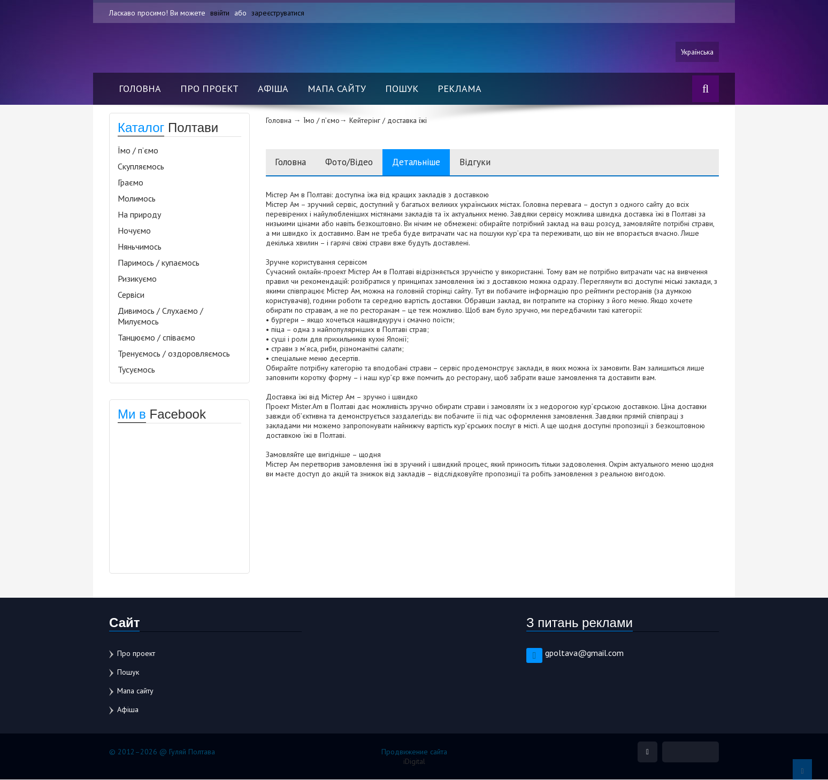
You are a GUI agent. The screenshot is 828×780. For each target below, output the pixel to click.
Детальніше (428, 163)
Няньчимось (140, 247)
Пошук (401, 89)
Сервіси (131, 295)
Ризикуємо (137, 279)
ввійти (219, 13)
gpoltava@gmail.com (584, 653)
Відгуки (489, 163)
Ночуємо (134, 231)
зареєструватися (278, 13)
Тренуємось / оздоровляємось (174, 354)
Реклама (459, 89)
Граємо (130, 182)
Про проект (209, 89)
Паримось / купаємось (159, 263)
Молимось (137, 199)
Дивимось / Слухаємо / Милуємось (160, 316)
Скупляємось (141, 166)
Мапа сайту (337, 89)
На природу (139, 215)
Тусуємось (136, 370)
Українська (696, 52)
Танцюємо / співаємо (156, 338)
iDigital (414, 762)
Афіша (273, 89)
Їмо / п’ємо (138, 150)
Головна (140, 89)
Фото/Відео (356, 163)
